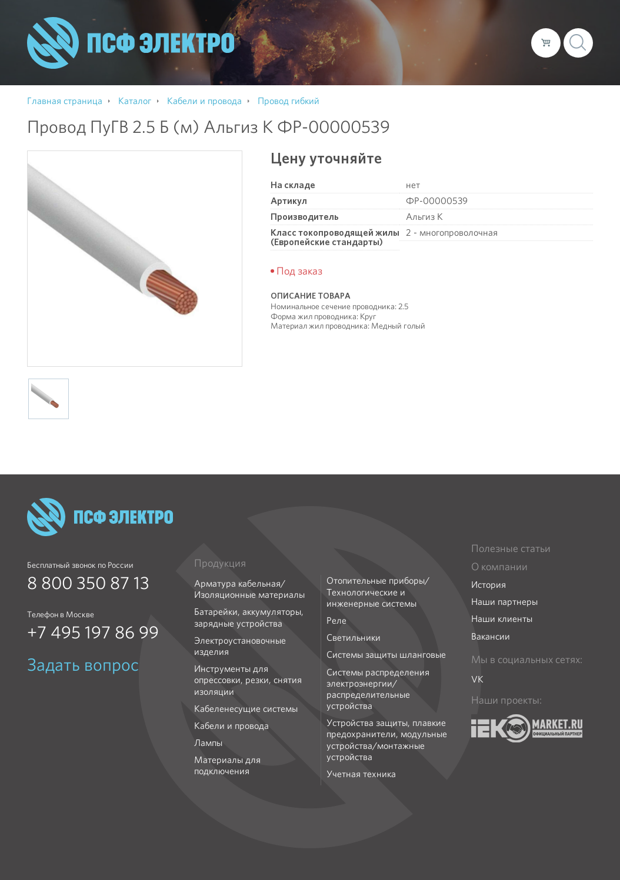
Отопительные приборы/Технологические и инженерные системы (377, 592)
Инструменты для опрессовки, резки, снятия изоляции (248, 680)
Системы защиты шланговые (386, 654)
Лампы (208, 742)
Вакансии (490, 636)
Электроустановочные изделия (240, 646)
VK (477, 679)
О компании (297, 42)
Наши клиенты (501, 618)
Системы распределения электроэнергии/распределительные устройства (377, 689)
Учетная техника (361, 773)
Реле (336, 620)
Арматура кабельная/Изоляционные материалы (249, 589)
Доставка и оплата (425, 42)
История (488, 584)
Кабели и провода (231, 725)
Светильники (353, 637)
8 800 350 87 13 (88, 583)
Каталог (353, 42)
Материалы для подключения (227, 765)
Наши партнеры (504, 601)
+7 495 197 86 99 (93, 632)
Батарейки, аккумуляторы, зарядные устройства (249, 617)
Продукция (220, 563)
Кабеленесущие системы (246, 708)
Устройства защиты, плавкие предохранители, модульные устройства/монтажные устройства (386, 739)
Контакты (500, 42)
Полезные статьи (511, 548)
